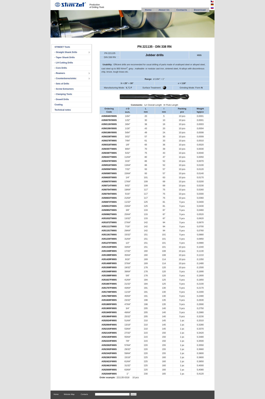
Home (148, 10)
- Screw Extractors (64, 89)
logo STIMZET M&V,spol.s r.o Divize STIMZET (71, 4)
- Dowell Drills (62, 99)
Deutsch (208, 5)
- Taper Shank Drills (65, 57)
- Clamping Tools (63, 94)
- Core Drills (61, 68)
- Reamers (60, 73)
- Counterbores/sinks (65, 78)
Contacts (181, 10)
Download (200, 10)
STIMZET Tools (62, 47)
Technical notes (63, 110)
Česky (209, 2)
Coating (59, 104)
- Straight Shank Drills (66, 52)
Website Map (69, 394)
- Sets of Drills (62, 83)
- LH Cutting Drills (64, 62)
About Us (164, 10)
